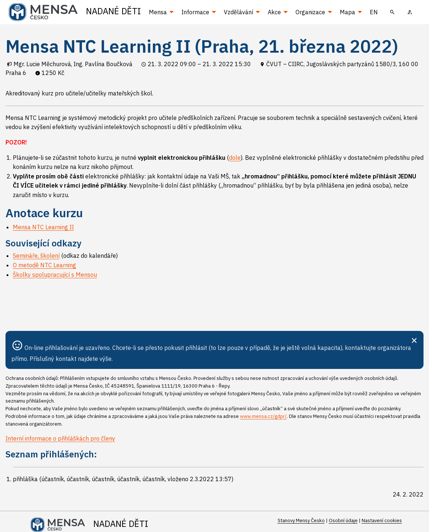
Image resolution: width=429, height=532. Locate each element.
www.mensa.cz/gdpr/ (263, 416)
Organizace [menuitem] (310, 12)
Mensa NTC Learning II (43, 227)
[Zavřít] (414, 340)
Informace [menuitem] (195, 12)
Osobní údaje (343, 520)
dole (235, 157)
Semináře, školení (36, 255)
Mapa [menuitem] (347, 12)
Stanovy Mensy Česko (301, 520)
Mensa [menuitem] (158, 12)
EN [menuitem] (374, 12)
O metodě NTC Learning (44, 265)
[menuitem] (392, 12)
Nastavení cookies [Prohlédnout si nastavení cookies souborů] (382, 520)
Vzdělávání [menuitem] (238, 12)
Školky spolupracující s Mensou (55, 274)
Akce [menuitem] (274, 12)
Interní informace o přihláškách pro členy (60, 438)
